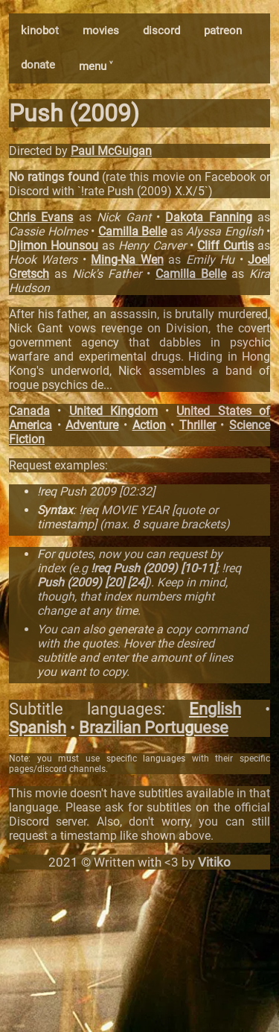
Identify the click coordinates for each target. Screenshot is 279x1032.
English (215, 709)
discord (161, 30)
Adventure (91, 425)
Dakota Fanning (208, 217)
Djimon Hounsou (53, 245)
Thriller (197, 425)
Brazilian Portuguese (153, 727)
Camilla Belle (132, 231)
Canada (29, 411)
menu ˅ (95, 66)
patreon (223, 30)
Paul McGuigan (111, 151)
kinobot (40, 30)
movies (101, 30)
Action (149, 425)
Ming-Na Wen (127, 260)
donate (38, 65)
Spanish (37, 727)
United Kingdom (113, 411)
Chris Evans (41, 217)
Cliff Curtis (225, 245)
